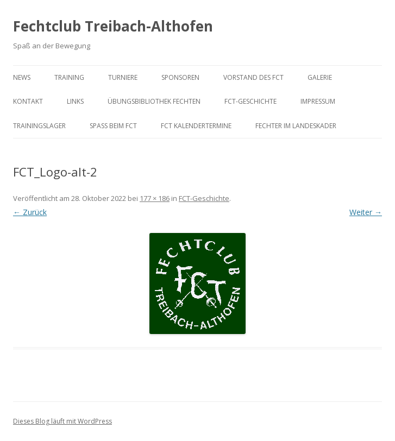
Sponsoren (180, 77)
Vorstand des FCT (253, 77)
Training (69, 77)
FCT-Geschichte (250, 101)
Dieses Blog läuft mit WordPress (62, 421)
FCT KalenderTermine (196, 125)
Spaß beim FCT (113, 125)
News (21, 77)
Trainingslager (39, 125)
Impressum (317, 101)
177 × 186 (155, 198)
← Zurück (30, 212)
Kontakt (28, 101)
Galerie (320, 77)
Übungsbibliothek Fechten (154, 101)
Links (75, 101)
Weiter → (365, 212)
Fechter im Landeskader (295, 125)
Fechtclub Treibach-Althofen (113, 26)
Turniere (122, 77)
